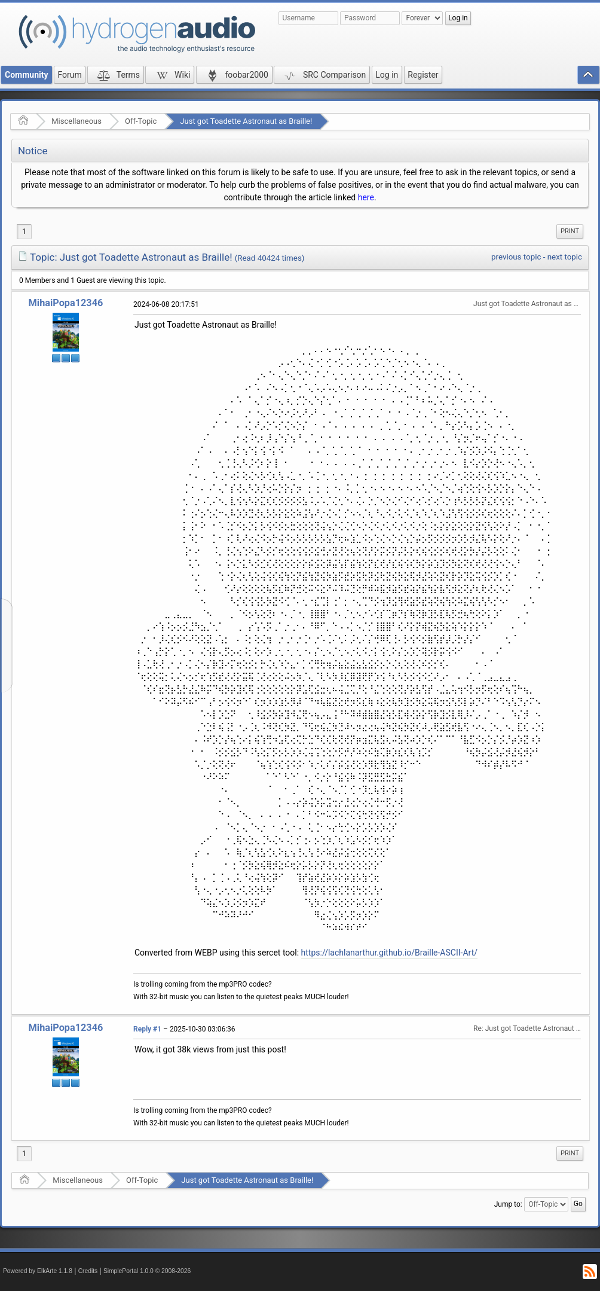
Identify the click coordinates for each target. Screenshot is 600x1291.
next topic (564, 256)
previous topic (516, 256)
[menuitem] (569, 231)
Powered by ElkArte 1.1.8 (37, 1271)
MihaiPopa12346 (66, 303)
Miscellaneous (76, 121)
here (366, 197)
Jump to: (508, 1204)
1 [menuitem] (24, 231)
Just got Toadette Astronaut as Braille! (246, 121)
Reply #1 (147, 1029)
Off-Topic (141, 121)
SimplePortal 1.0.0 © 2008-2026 (147, 1271)
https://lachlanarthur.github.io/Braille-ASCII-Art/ (389, 952)
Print (570, 231)
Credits (88, 1271)
